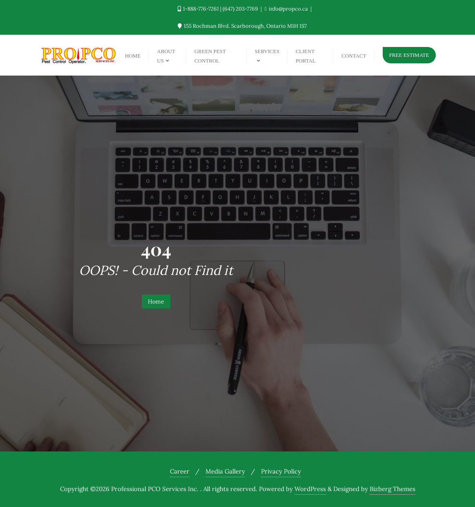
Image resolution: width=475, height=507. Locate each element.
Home (156, 301)
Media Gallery (225, 471)
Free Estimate (409, 55)
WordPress (310, 489)
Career (180, 471)
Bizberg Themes (392, 489)
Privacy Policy (281, 471)
